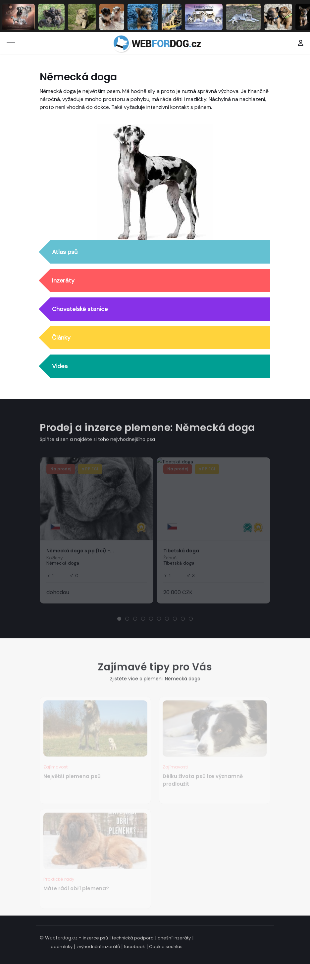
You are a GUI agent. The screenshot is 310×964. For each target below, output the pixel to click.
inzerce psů (95, 938)
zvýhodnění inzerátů (98, 946)
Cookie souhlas (165, 946)
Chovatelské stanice (80, 309)
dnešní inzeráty (174, 938)
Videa (60, 366)
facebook (134, 946)
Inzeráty (63, 281)
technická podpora (133, 938)
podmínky (62, 946)
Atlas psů (65, 252)
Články (61, 338)
